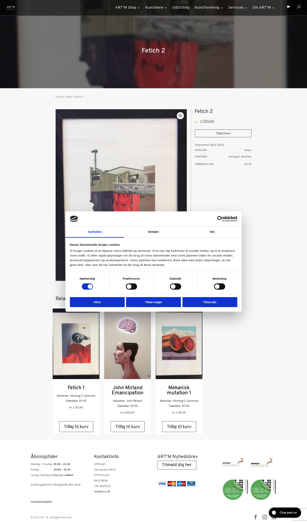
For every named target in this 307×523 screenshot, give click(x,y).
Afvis (97, 302)
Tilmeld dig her (177, 465)
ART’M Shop (125, 7)
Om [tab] (212, 231)
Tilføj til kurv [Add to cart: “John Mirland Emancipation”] (127, 426)
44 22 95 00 (101, 480)
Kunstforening (206, 7)
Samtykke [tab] (95, 231)
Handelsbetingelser (41, 501)
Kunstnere (154, 7)
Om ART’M (261, 7)
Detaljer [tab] (153, 231)
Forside (60, 96)
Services (235, 7)
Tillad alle (209, 302)
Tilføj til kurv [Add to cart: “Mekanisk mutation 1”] (179, 426)
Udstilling (180, 7)
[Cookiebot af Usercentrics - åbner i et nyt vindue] (220, 219)
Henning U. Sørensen (239, 156)
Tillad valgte (153, 302)
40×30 (247, 164)
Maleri (69, 96)
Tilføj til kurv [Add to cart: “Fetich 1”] (76, 426)
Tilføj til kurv (223, 133)
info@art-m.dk (102, 491)
